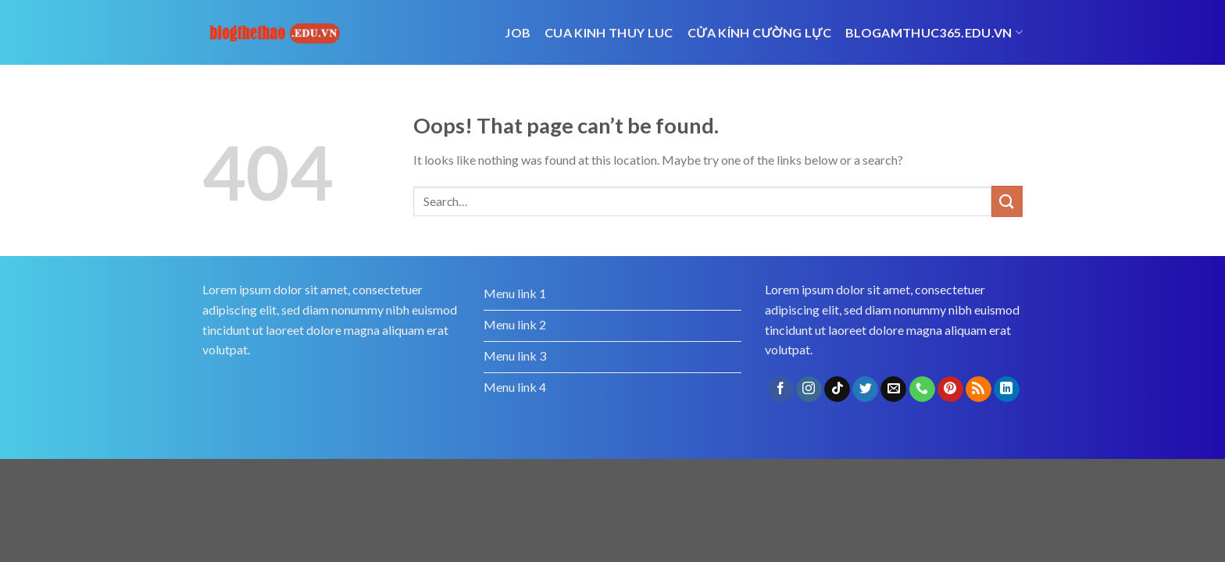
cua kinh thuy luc (609, 32)
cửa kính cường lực (759, 32)
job (517, 32)
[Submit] (1007, 201)
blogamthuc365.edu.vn (934, 33)
